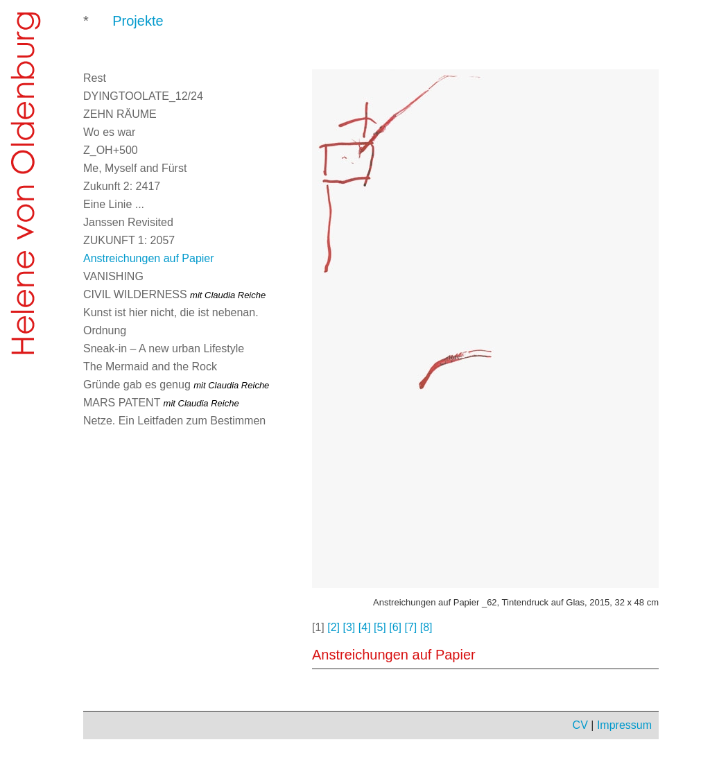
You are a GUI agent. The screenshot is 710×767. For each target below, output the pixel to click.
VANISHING (113, 276)
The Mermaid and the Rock (150, 366)
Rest (94, 78)
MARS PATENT (161, 402)
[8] (426, 627)
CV (580, 725)
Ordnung (104, 330)
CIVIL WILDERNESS (174, 294)
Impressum (624, 725)
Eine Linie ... (113, 204)
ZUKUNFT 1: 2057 (129, 240)
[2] (333, 627)
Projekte (137, 20)
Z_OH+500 (110, 150)
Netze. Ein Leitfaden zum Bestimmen (174, 420)
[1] (318, 627)
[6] (395, 627)
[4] (364, 627)
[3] (349, 627)
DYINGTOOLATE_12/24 (143, 96)
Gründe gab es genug (176, 384)
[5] (380, 627)
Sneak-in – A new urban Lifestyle (163, 348)
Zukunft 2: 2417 (121, 186)
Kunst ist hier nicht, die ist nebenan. (171, 312)
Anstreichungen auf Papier (148, 258)
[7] (411, 627)
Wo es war (109, 132)
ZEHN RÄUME (120, 114)
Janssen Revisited (128, 222)
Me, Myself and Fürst (135, 168)
